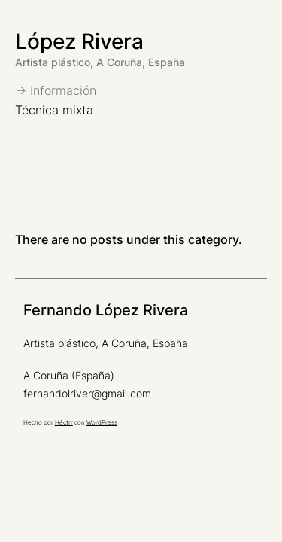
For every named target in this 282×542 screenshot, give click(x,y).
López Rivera (79, 41)
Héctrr (64, 422)
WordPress (101, 422)
